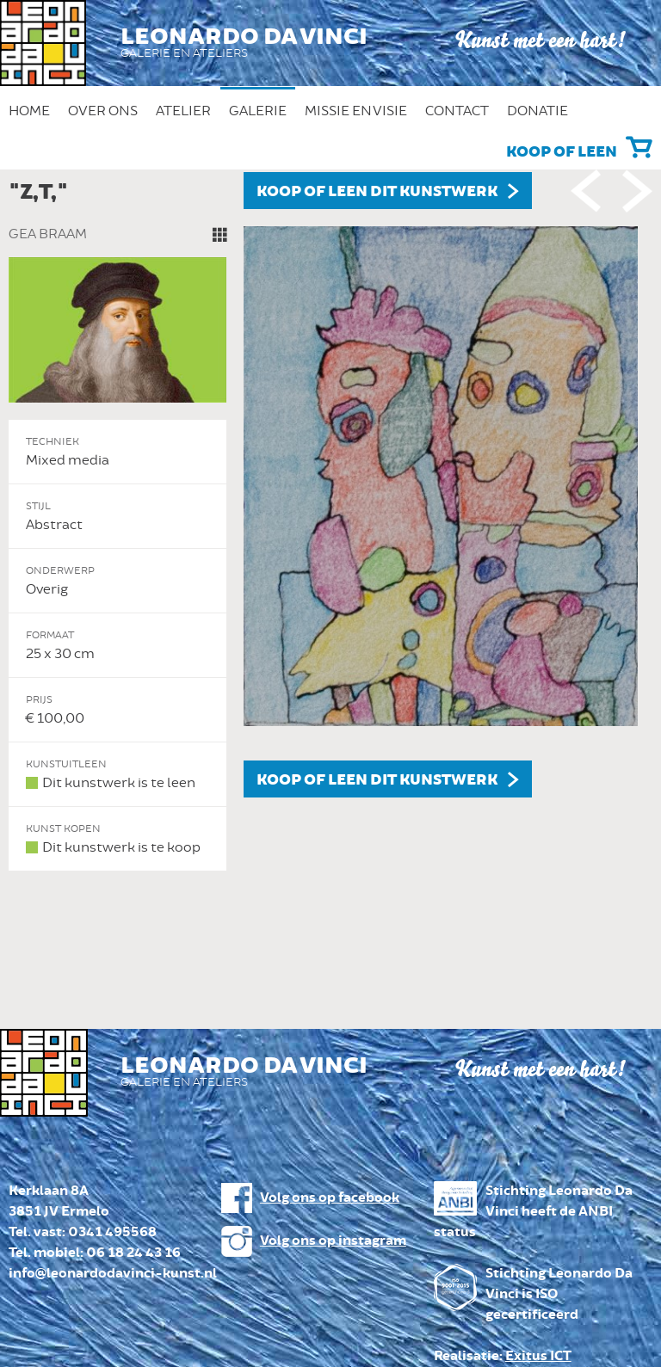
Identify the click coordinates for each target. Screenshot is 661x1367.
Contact (457, 111)
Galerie (258, 111)
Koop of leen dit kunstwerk (376, 192)
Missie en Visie (356, 111)
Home (29, 111)
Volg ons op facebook (329, 1198)
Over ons (103, 111)
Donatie (537, 111)
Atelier (183, 111)
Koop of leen (561, 152)
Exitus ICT (538, 1356)
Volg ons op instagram (333, 1241)
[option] (330, 521)
